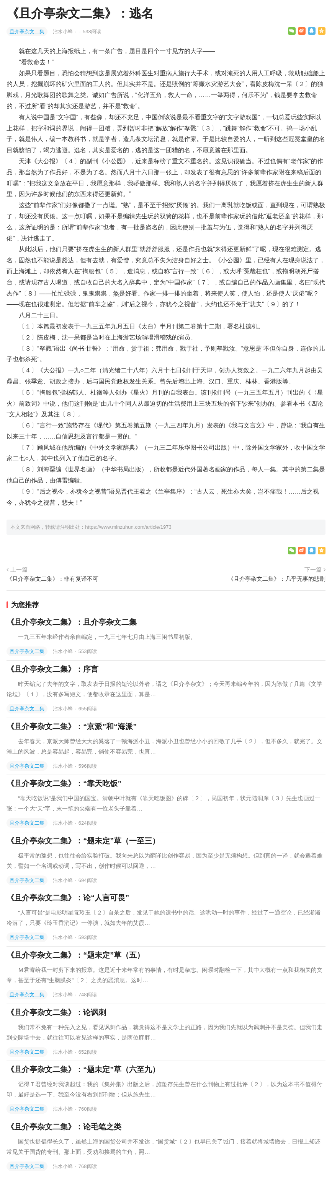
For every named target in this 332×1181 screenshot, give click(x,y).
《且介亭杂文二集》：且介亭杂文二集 (72, 622)
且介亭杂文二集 (27, 31)
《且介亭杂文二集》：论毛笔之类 (64, 1127)
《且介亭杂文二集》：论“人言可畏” (68, 897)
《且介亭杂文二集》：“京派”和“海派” (72, 726)
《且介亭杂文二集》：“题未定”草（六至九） (83, 1069)
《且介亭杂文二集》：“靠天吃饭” (64, 783)
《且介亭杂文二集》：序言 (52, 669)
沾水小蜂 (63, 31)
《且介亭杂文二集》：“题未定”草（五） (75, 955)
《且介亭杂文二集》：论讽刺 (56, 1012)
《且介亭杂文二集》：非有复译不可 (52, 578)
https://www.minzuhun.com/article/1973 (128, 527)
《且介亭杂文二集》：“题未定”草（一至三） (83, 841)
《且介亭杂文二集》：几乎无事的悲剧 (276, 578)
